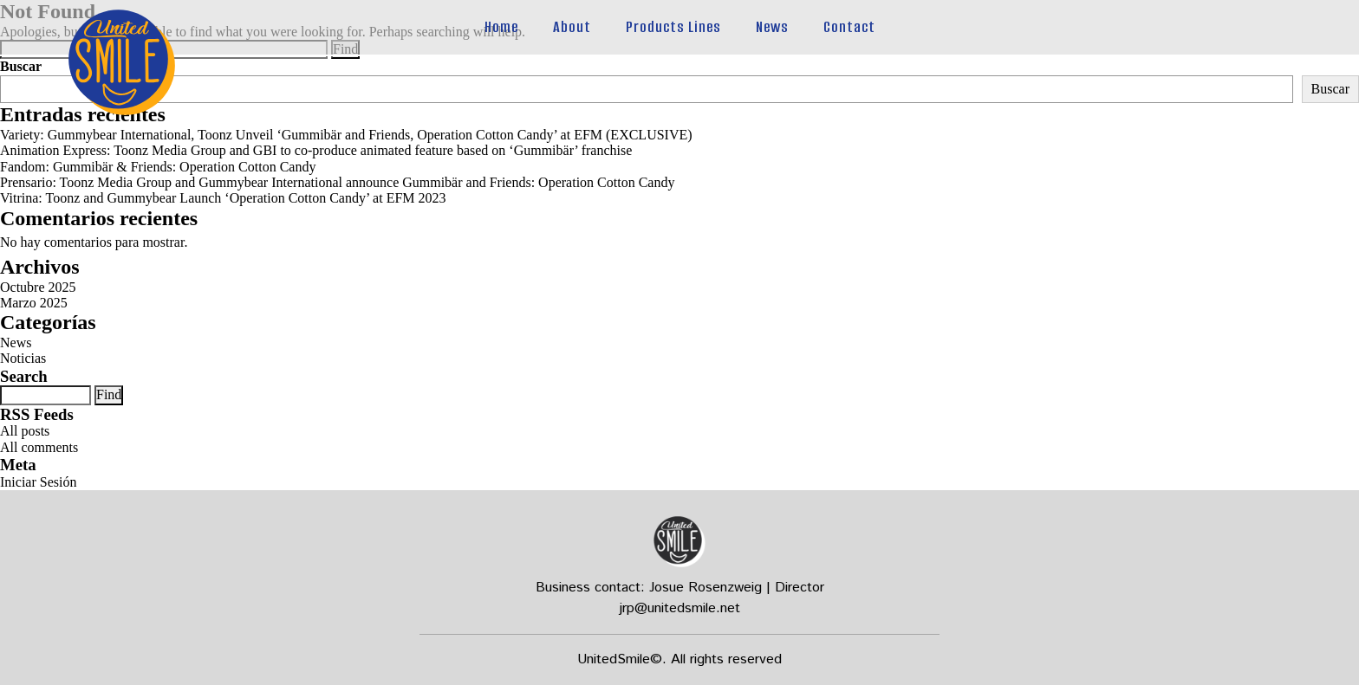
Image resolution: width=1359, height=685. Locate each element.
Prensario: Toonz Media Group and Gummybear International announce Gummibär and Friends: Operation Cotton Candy (337, 182)
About (572, 26)
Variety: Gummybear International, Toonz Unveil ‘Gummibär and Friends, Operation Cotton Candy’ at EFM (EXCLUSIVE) (346, 134)
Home (501, 26)
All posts (24, 430)
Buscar (21, 66)
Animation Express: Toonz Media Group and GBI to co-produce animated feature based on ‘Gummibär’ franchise (316, 150)
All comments (39, 447)
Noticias (23, 358)
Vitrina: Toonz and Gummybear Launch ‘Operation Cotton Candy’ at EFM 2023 (223, 198)
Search (24, 376)
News (772, 26)
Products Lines (673, 26)
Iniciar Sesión (38, 482)
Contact (849, 26)
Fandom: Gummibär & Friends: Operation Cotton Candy (157, 166)
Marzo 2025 (34, 302)
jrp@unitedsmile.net (680, 609)
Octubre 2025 (38, 287)
